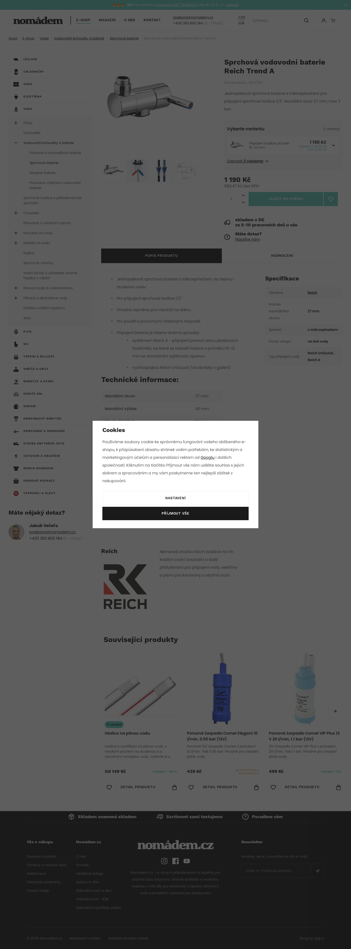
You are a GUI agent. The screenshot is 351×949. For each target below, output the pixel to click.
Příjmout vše (175, 514)
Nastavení (175, 498)
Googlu (208, 457)
